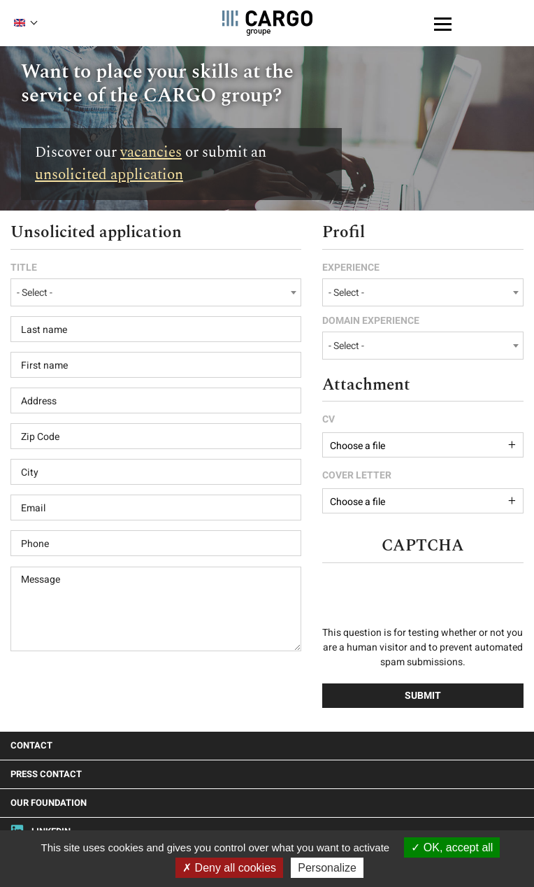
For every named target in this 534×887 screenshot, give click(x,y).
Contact (31, 745)
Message (40, 580)
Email (33, 508)
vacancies (151, 152)
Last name (44, 330)
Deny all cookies (229, 868)
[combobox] (155, 292)
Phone (35, 544)
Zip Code (40, 437)
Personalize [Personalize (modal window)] (327, 868)
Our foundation (48, 802)
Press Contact (46, 774)
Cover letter (356, 476)
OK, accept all (452, 847)
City (29, 473)
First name (44, 366)
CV (328, 420)
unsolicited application (109, 175)
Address (39, 401)
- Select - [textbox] (34, 292)
